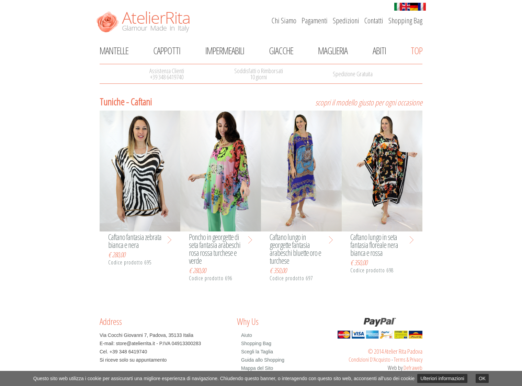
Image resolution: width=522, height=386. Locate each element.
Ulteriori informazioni (442, 378)
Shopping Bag (405, 20)
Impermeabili (224, 50)
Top (416, 50)
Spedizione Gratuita (353, 74)
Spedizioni (346, 20)
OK (482, 378)
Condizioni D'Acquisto (369, 359)
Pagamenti (315, 20)
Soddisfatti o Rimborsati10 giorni (258, 74)
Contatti (373, 20)
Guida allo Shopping (262, 360)
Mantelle (114, 50)
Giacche (281, 50)
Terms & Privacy (408, 359)
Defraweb (413, 368)
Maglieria (333, 50)
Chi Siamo (284, 20)
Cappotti (166, 50)
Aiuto (246, 335)
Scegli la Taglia (257, 351)
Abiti (379, 50)
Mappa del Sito (257, 368)
